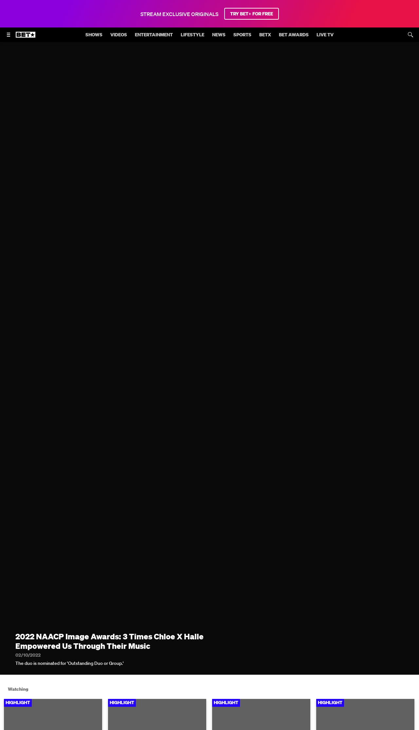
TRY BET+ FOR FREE (251, 14)
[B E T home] (25, 37)
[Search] (410, 34)
